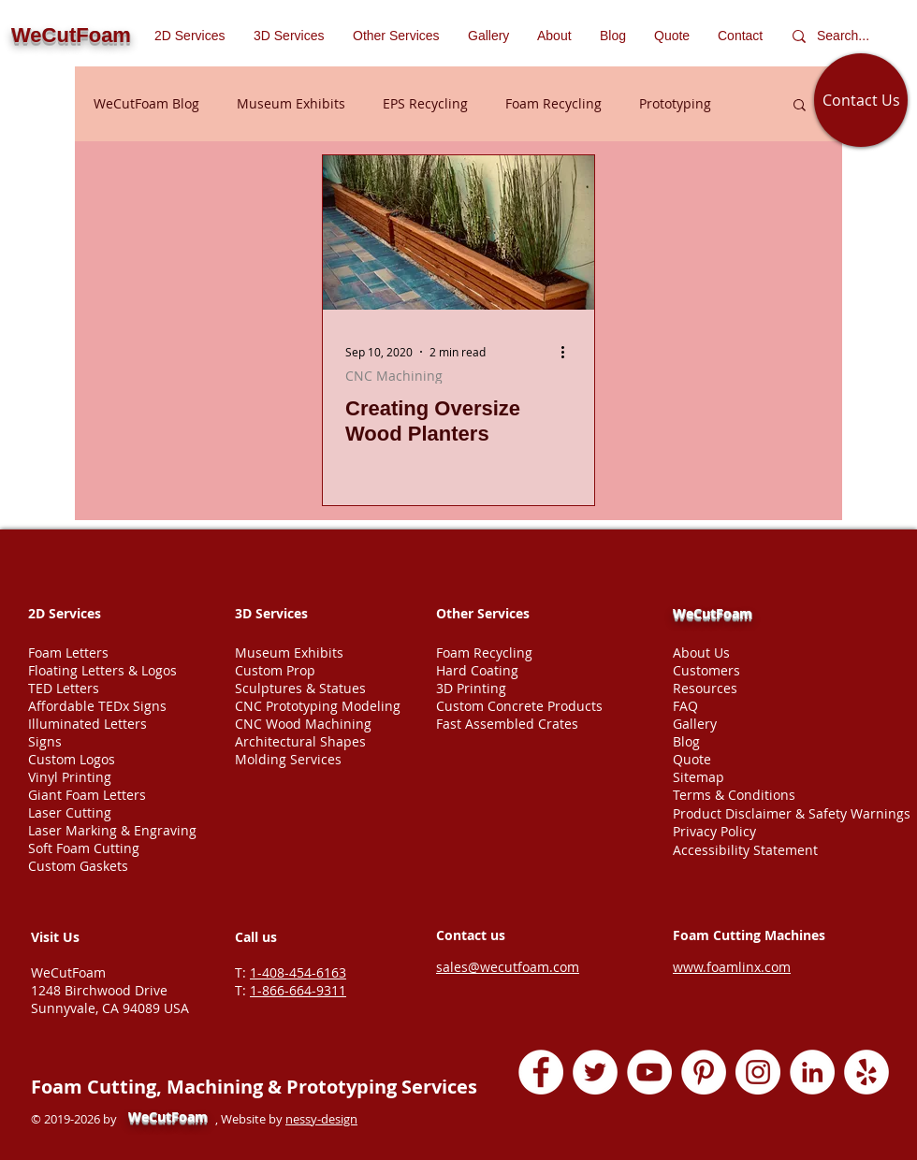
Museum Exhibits (291, 103)
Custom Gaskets (78, 866)
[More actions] (569, 352)
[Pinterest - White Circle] (703, 1072)
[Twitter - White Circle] (595, 1072)
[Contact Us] (861, 100)
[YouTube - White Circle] (649, 1072)
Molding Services (288, 759)
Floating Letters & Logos (102, 670)
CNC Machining (394, 376)
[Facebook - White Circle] (540, 1072)
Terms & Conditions (734, 795)
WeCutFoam (712, 613)
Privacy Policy (714, 831)
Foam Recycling (553, 103)
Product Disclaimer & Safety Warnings (791, 813)
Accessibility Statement (745, 850)
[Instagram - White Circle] (757, 1072)
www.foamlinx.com (732, 967)
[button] (396, 35)
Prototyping (675, 103)
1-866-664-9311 (298, 990)
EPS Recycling (425, 103)
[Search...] (847, 36)
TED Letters (63, 688)
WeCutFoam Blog (146, 103)
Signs (45, 741)
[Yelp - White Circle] (866, 1072)
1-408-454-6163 (298, 972)
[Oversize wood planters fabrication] (458, 232)
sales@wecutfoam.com (507, 967)
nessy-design (321, 1118)
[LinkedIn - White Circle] (812, 1072)
